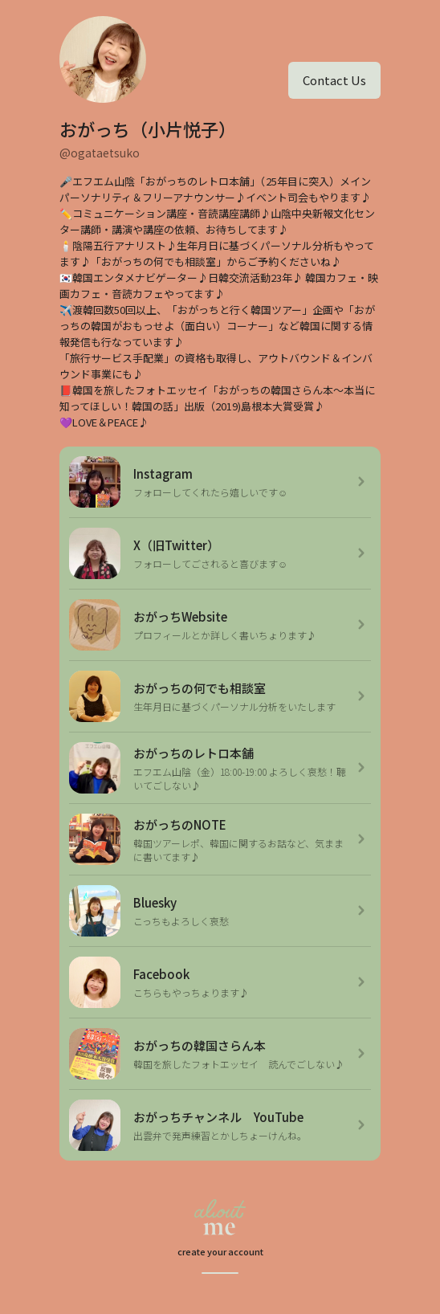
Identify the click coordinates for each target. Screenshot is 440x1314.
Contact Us (334, 79)
